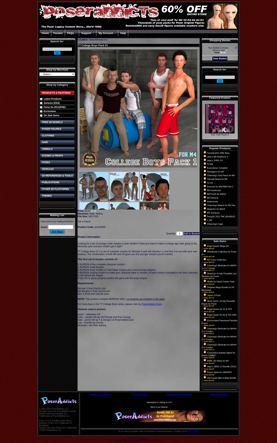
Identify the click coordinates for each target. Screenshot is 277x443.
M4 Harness (212, 198)
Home (45, 33)
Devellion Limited (131, 440)
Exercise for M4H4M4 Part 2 (220, 186)
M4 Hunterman (214, 190)
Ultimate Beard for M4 (217, 179)
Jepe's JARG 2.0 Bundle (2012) (222, 366)
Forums (58, 33)
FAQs (72, 33)
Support (87, 33)
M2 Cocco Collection (216, 260)
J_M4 (209, 220)
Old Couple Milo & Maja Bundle (221, 378)
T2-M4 (210, 164)
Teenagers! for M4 (215, 171)
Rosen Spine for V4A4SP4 (219, 372)
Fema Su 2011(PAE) (55, 107)
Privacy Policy (139, 394)
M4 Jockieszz (213, 213)
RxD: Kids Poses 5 (220, 135)
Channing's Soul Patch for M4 (221, 175)
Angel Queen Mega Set (218, 246)
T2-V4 (210, 183)
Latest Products (53, 99)
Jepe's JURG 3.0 (215, 160)
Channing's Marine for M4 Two (221, 205)
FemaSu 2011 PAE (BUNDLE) (221, 216)
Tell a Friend (84, 221)
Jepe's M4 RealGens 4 (217, 157)
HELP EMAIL (193, 431)
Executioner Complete (217, 168)
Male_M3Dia (96, 213)
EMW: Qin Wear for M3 (218, 361)
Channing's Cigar (215, 224)
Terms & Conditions (100, 394)
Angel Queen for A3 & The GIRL (222, 315)
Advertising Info (219, 394)
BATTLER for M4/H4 (216, 194)
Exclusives (50, 111)
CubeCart (143, 438)
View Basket (220, 58)
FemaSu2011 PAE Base (218, 153)
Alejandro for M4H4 (216, 209)
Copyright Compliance (179, 394)
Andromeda (212, 201)
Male (92, 39)
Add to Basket (191, 233)
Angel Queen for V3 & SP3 (219, 309)
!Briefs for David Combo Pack (221, 281)
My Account (107, 33)
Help (123, 33)
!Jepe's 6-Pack (214, 295)
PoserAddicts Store (152, 304)
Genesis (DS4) (52, 103)
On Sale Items (51, 115)
